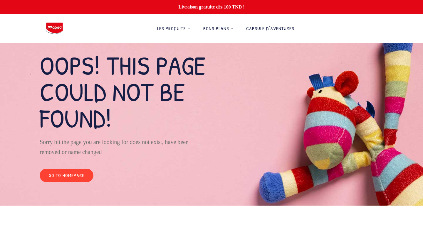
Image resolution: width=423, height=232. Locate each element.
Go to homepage (66, 175)
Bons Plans (218, 28)
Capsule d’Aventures (270, 28)
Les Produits (173, 28)
